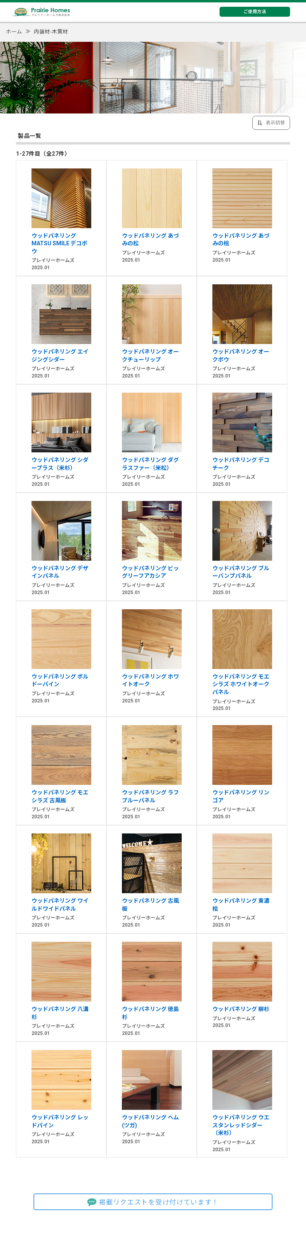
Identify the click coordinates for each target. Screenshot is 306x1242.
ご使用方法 (255, 11)
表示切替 (275, 122)
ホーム (14, 32)
